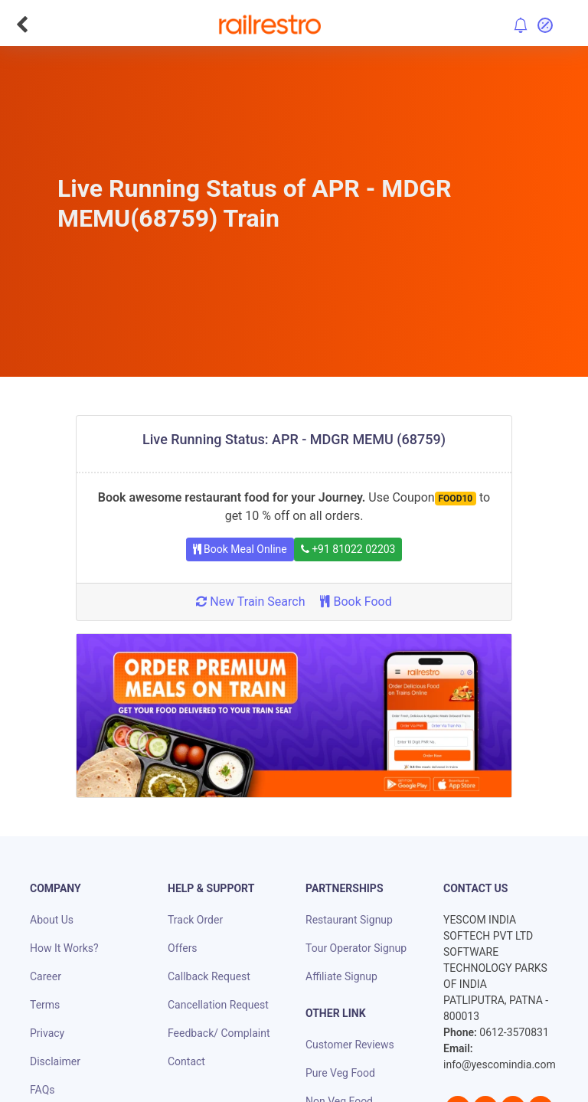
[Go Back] (22, 24)
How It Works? (64, 948)
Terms (45, 1005)
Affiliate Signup (341, 976)
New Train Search (250, 601)
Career (45, 976)
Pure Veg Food (340, 1073)
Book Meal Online (240, 549)
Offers (183, 948)
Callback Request (209, 976)
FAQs (42, 1090)
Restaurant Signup (349, 920)
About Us (52, 920)
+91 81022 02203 (348, 549)
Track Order (195, 920)
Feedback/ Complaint (219, 1033)
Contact (186, 1061)
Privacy (47, 1033)
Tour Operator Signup (356, 948)
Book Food (355, 601)
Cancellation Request (218, 1005)
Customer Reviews (349, 1044)
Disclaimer (55, 1061)
